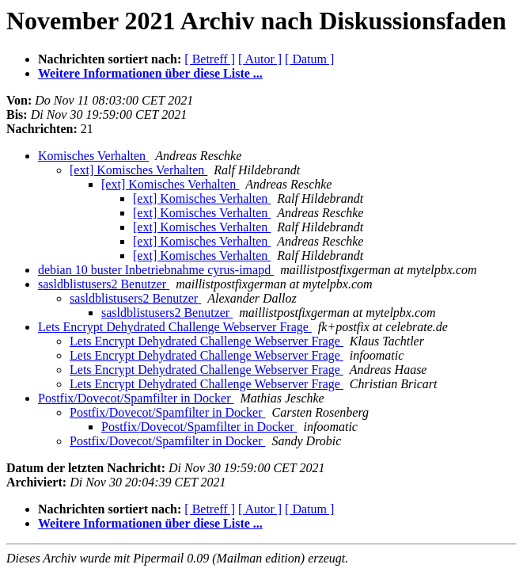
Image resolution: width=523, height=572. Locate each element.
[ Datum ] (309, 59)
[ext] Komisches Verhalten (138, 170)
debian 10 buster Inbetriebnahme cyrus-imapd (156, 269)
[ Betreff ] (209, 59)
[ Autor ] (260, 59)
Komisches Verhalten (93, 155)
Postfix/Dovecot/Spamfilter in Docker (136, 398)
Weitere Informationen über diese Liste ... (150, 73)
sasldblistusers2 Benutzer (103, 284)
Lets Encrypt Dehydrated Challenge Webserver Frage (175, 327)
